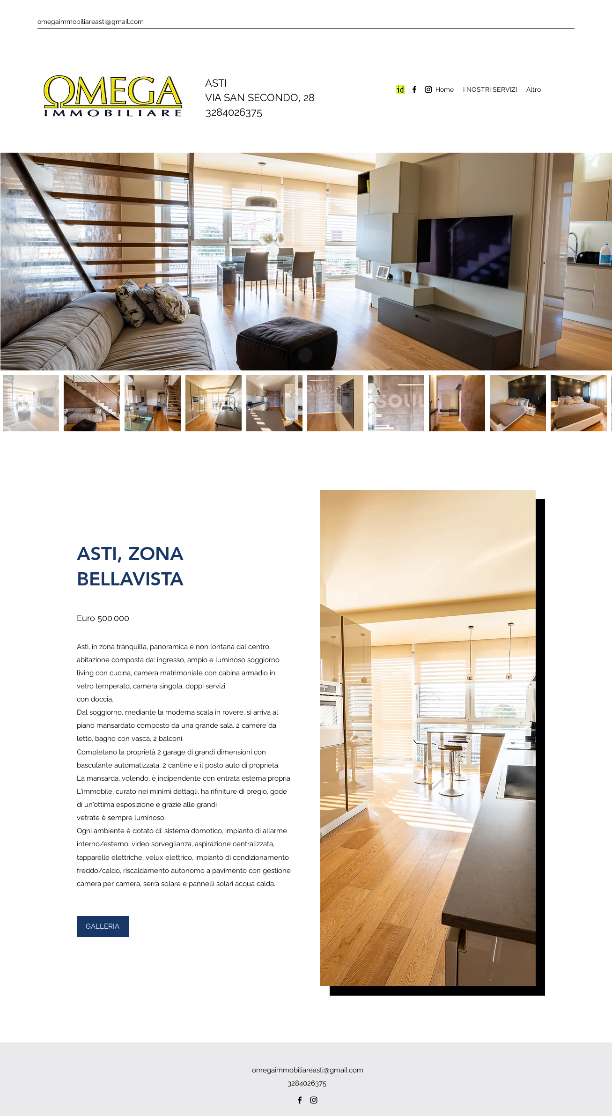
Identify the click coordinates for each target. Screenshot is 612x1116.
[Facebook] (414, 89)
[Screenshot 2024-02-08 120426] (400, 89)
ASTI (210, 83)
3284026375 (228, 112)
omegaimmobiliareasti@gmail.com (90, 21)
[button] (103, 926)
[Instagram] (428, 89)
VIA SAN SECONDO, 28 (254, 97)
